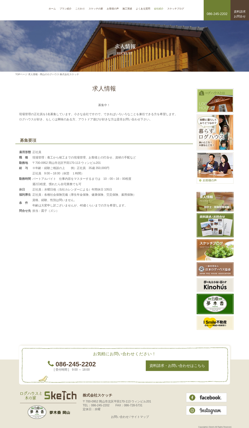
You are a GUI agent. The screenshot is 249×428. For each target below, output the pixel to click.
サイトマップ (140, 416)
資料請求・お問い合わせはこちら (177, 366)
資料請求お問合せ (240, 14)
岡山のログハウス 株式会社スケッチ (31, 10)
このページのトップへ (183, 231)
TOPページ (21, 74)
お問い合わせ (120, 416)
